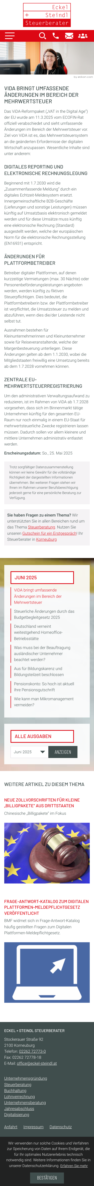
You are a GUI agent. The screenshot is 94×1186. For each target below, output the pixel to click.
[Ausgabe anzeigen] (62, 752)
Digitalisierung (16, 1114)
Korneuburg (46, 539)
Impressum (33, 1126)
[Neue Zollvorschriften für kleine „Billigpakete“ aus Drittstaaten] (47, 839)
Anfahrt (11, 1126)
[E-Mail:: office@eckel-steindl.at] (69, 36)
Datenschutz (61, 1126)
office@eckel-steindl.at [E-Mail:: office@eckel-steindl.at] (37, 1063)
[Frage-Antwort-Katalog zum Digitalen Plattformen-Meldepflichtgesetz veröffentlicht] (47, 949)
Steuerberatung (41, 527)
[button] (55, 36)
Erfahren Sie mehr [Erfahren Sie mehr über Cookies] (74, 1166)
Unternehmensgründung (25, 1078)
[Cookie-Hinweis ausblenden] (47, 1178)
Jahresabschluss (19, 1108)
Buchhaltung (15, 1090)
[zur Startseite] (47, 15)
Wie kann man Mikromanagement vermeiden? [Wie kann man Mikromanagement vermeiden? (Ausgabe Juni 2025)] (44, 701)
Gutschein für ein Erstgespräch (49, 533)
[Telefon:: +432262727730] (32, 1051)
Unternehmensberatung (25, 1102)
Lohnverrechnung (19, 1096)
